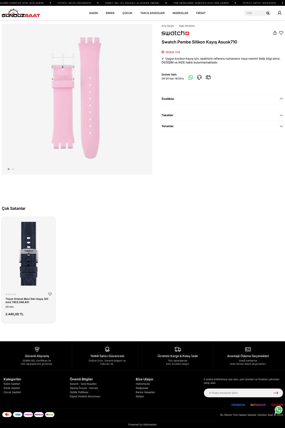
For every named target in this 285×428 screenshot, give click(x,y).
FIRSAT (201, 13)
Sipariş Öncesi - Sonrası (84, 387)
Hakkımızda (143, 383)
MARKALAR (180, 13)
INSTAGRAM (258, 404)
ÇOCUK (127, 13)
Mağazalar (142, 387)
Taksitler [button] (167, 115)
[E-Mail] (208, 77)
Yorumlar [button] (168, 126)
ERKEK (110, 13)
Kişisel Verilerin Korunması (85, 396)
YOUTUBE (277, 404)
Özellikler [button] (168, 99)
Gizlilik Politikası (79, 392)
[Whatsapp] (191, 78)
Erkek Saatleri (12, 387)
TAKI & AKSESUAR (152, 13)
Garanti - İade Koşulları (83, 383)
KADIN (93, 13)
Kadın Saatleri (12, 383)
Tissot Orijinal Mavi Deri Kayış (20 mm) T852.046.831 (26, 300)
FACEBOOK (238, 404)
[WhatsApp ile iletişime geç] (278, 409)
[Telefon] (199, 77)
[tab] (222, 98)
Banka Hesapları (145, 392)
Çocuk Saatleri (12, 392)
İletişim (140, 396)
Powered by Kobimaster (142, 424)
